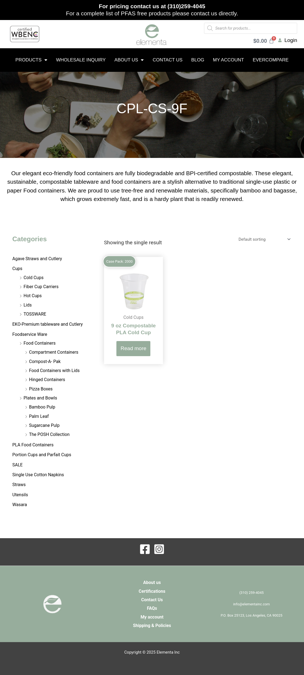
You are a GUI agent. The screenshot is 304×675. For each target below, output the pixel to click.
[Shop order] (263, 239)
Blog (197, 60)
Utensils (20, 494)
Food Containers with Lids (54, 370)
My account (228, 60)
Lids (28, 305)
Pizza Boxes (41, 389)
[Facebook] (144, 549)
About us (129, 60)
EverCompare (271, 60)
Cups (17, 268)
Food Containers (40, 343)
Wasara (19, 504)
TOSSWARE (35, 314)
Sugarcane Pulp (44, 425)
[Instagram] (159, 549)
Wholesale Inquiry (81, 60)
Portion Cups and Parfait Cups (41, 454)
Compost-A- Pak (45, 361)
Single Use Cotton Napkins (38, 474)
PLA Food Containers (32, 444)
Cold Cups (34, 277)
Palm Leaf (39, 416)
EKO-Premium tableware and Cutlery (47, 324)
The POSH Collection (49, 434)
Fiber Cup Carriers (41, 286)
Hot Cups (33, 295)
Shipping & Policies (152, 625)
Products (31, 60)
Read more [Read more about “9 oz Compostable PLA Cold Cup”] (133, 348)
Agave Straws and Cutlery (37, 258)
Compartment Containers (53, 352)
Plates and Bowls (40, 398)
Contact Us (167, 60)
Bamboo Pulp (42, 407)
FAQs (152, 608)
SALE (17, 464)
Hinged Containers (47, 379)
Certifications (152, 591)
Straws (19, 484)
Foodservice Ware (29, 334)
